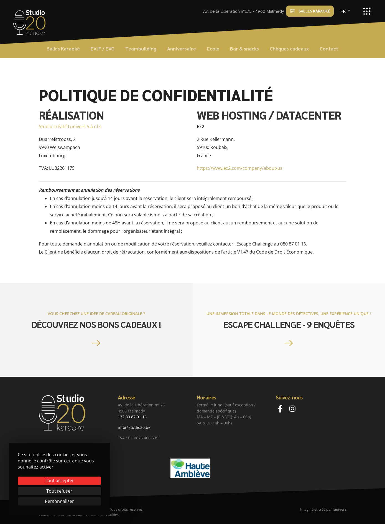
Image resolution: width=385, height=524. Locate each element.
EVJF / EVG (102, 48)
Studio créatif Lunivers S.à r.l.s (70, 126)
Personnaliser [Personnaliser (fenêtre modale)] (59, 501)
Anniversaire (181, 48)
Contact (329, 48)
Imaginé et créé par (323, 509)
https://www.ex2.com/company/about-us (239, 168)
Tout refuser (59, 491)
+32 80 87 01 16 (132, 416)
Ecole (213, 48)
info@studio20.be (134, 427)
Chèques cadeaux (289, 48)
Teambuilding (140, 48)
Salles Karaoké (310, 11)
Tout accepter (59, 480)
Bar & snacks (244, 48)
